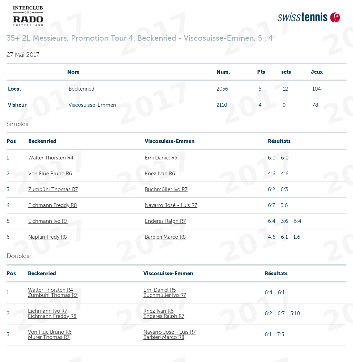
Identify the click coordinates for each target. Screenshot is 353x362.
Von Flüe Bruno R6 (50, 173)
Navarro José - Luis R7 (171, 205)
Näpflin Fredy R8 (47, 237)
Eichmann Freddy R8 (52, 205)
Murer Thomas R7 (49, 337)
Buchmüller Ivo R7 (166, 189)
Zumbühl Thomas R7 (53, 189)
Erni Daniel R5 (161, 158)
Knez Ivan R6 (160, 173)
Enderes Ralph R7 (165, 221)
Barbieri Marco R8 (165, 237)
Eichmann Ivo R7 (48, 221)
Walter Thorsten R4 (50, 158)
